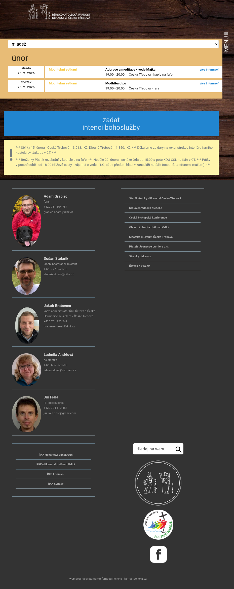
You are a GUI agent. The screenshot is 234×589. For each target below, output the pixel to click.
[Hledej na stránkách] (152, 449)
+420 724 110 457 (55, 408)
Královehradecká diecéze (145, 208)
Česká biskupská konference (148, 217)
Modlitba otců (115, 83)
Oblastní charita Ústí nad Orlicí (149, 227)
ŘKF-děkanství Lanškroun (55, 454)
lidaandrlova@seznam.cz (60, 370)
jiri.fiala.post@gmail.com (60, 413)
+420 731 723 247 (55, 321)
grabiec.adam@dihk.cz (58, 212)
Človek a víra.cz (139, 266)
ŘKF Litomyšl (55, 474)
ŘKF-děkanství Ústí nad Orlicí (55, 464)
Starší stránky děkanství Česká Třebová (155, 198)
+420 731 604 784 (55, 206)
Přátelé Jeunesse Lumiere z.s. (149, 246)
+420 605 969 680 (55, 365)
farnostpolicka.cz (135, 578)
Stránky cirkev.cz (140, 256)
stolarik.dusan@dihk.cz (59, 274)
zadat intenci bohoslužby (111, 124)
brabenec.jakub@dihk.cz (59, 326)
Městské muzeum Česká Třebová (151, 237)
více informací (209, 69)
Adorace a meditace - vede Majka (130, 69)
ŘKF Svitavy (55, 483)
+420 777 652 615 (55, 269)
